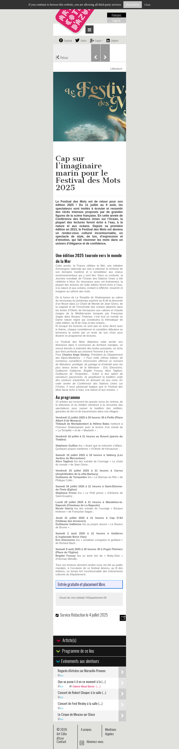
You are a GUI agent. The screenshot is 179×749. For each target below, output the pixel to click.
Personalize (132, 4)
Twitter (83, 40)
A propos (86, 729)
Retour (62, 57)
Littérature (116, 68)
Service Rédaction (72, 615)
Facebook (68, 40)
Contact (61, 741)
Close (147, 4)
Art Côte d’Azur (62, 736)
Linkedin (114, 40)
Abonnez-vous (94, 741)
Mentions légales (110, 731)
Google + (98, 40)
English (116, 20)
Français (116, 15)
